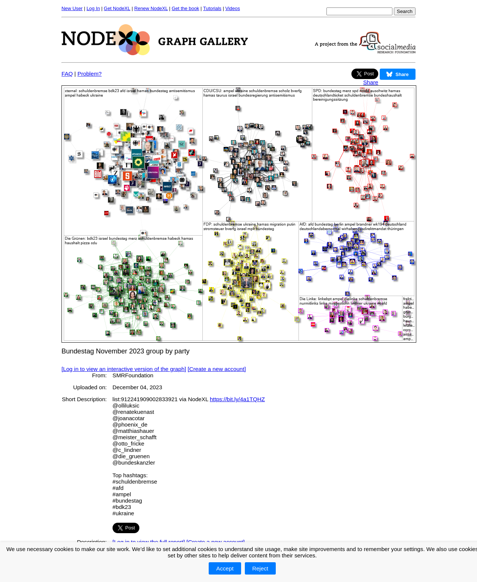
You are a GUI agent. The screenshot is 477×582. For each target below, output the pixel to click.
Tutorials (212, 8)
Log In (93, 8)
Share (370, 82)
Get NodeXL (117, 8)
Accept (224, 568)
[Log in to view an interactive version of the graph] (123, 369)
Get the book (185, 8)
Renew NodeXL (151, 8)
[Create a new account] (217, 369)
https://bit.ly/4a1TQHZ (237, 399)
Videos (232, 8)
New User (72, 8)
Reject (260, 568)
